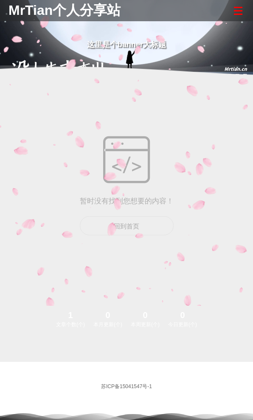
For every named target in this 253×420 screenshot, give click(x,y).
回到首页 (126, 226)
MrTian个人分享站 (64, 10)
